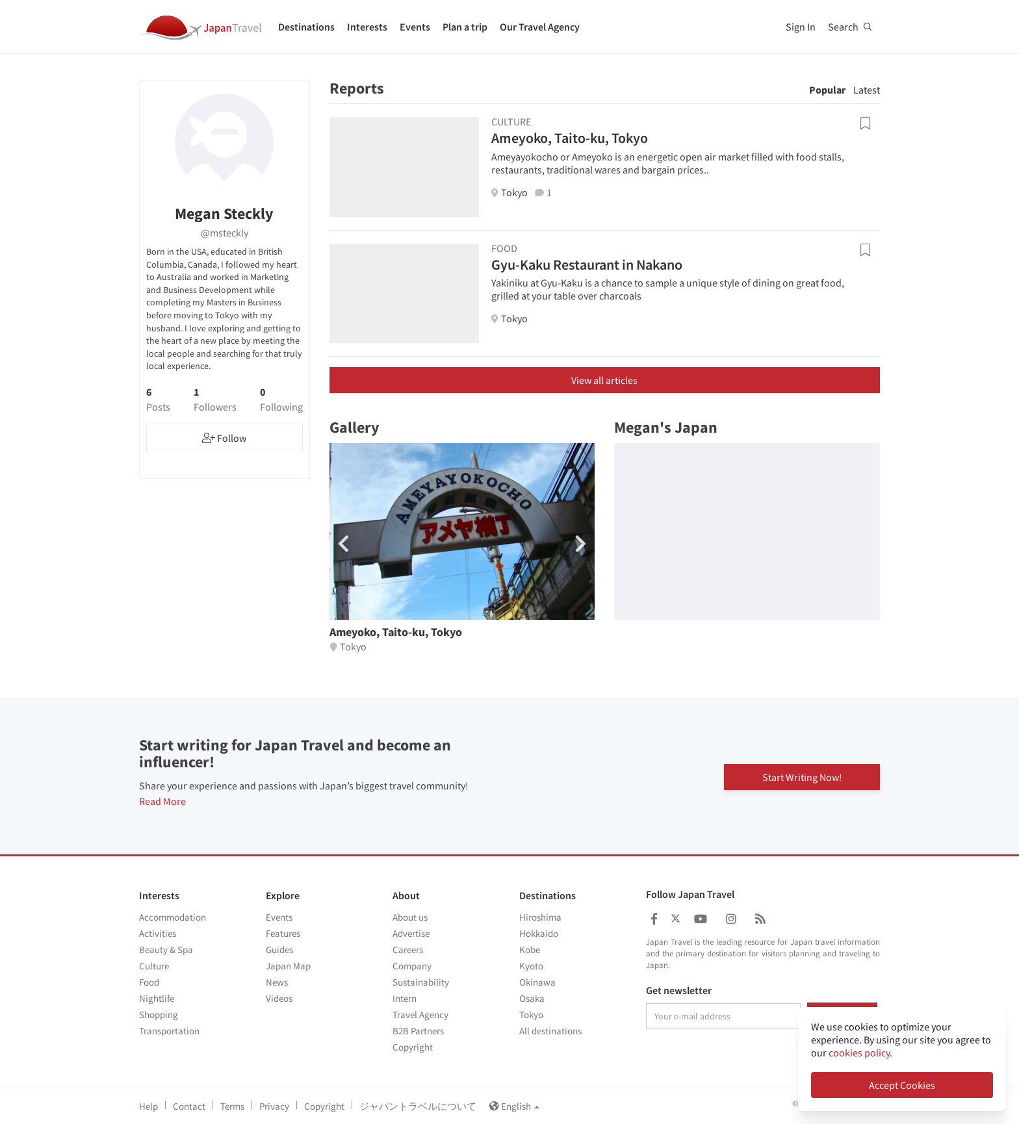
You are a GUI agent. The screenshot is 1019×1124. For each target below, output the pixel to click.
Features (283, 933)
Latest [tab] (866, 89)
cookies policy (859, 1052)
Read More (162, 801)
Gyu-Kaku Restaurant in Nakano (586, 264)
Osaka (532, 998)
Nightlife (156, 998)
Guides (279, 949)
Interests (367, 26)
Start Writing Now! (802, 775)
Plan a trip (465, 26)
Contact (189, 1106)
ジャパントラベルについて (417, 1106)
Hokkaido (538, 933)
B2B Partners (418, 1031)
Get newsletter (679, 991)
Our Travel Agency (540, 26)
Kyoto (531, 966)
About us (410, 917)
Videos (279, 998)
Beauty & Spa (166, 949)
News (277, 982)
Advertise (411, 933)
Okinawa (537, 982)
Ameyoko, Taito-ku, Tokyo (569, 138)
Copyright (413, 1047)
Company (412, 966)
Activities (157, 933)
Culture (154, 966)
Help (148, 1106)
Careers (408, 949)
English (514, 1106)
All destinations (550, 1031)
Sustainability (421, 982)
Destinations (306, 26)
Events (415, 26)
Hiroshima (540, 917)
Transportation (169, 1031)
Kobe (529, 949)
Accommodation (172, 917)
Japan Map (288, 966)
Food (149, 982)
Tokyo (531, 1014)
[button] (580, 543)
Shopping (158, 1014)
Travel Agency (420, 1014)
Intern (405, 998)
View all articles (604, 380)
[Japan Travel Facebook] (654, 919)
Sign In (801, 26)
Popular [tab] (827, 89)
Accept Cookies (902, 1085)
